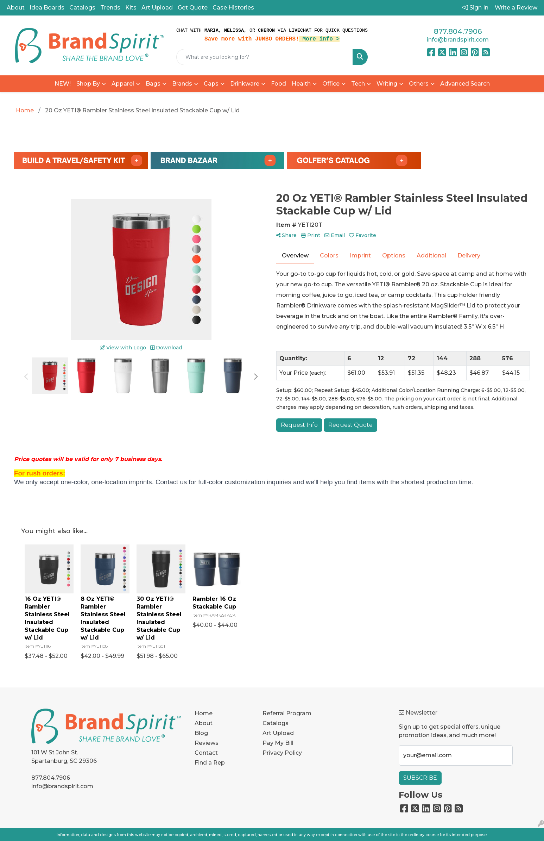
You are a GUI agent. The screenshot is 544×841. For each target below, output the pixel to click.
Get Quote (193, 7)
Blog (201, 733)
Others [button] (419, 83)
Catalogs (82, 7)
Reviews (207, 743)
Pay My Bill (277, 743)
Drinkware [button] (244, 83)
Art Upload (157, 7)
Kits (131, 7)
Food (278, 83)
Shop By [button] (88, 83)
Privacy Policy (282, 752)
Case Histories (233, 7)
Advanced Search (465, 83)
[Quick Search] (264, 57)
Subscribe (420, 777)
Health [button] (301, 83)
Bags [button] (153, 83)
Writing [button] (387, 83)
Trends (110, 7)
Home (204, 713)
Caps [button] (211, 83)
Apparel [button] (123, 83)
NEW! (63, 83)
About (16, 7)
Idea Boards (47, 7)
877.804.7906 (458, 31)
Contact (206, 752)
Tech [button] (358, 83)
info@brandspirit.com (458, 39)
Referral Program (286, 713)
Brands (182, 83)
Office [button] (331, 83)
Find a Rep (210, 762)
